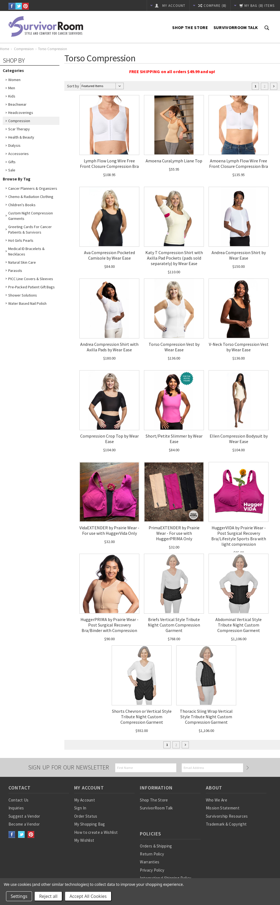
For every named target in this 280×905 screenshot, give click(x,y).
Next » (273, 86)
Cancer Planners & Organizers (32, 188)
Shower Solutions (22, 295)
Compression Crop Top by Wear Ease (109, 438)
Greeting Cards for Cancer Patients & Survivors (30, 229)
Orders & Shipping (156, 846)
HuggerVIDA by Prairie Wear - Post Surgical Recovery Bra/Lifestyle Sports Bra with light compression (238, 536)
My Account (84, 800)
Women (14, 79)
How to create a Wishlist (96, 832)
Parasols (15, 270)
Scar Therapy (19, 129)
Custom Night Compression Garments (30, 216)
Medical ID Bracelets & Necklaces (26, 251)
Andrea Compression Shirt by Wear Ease (239, 255)
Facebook (11, 6)
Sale (11, 170)
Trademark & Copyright (226, 824)
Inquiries (16, 808)
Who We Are (216, 800)
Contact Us (18, 800)
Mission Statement (222, 808)
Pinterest (25, 6)
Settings (19, 896)
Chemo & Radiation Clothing (30, 196)
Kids (11, 96)
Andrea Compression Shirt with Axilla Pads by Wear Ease (109, 346)
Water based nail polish (27, 303)
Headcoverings (20, 112)
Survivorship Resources (227, 816)
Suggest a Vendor (24, 816)
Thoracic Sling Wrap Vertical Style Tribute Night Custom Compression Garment (206, 716)
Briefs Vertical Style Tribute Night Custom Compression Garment (174, 625)
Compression (24, 49)
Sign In (80, 808)
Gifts (12, 161)
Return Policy (152, 854)
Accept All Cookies (88, 896)
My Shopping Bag (89, 824)
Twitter (18, 6)
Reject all (48, 896)
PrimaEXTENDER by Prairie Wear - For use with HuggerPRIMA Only (174, 533)
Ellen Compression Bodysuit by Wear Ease (239, 438)
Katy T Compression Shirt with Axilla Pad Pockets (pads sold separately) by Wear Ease (174, 258)
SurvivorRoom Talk (235, 27)
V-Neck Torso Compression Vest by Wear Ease (239, 346)
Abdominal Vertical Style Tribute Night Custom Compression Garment (238, 625)
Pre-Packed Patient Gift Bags (31, 287)
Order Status (85, 816)
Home (4, 49)
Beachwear (17, 104)
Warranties (149, 861)
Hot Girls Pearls (20, 240)
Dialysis (14, 145)
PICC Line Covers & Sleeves (30, 278)
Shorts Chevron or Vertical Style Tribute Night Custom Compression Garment (142, 716)
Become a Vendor (24, 824)
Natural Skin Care (22, 262)
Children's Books (22, 204)
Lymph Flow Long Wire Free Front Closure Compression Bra (109, 163)
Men (11, 87)
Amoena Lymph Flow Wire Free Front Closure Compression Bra (238, 163)
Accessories (18, 153)
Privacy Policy (152, 870)
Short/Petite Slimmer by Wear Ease (174, 438)
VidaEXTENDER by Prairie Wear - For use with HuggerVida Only (109, 530)
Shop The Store (190, 27)
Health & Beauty (21, 137)
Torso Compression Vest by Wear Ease (174, 346)
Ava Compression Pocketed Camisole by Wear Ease (109, 255)
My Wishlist (84, 840)
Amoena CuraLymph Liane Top (174, 160)
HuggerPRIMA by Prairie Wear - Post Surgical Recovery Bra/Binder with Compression (109, 625)
